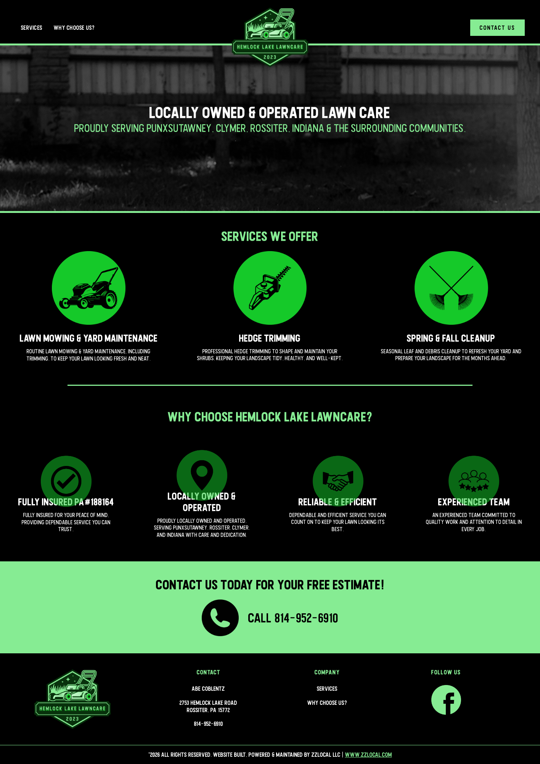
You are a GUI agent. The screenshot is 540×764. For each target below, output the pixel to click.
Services (31, 27)
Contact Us (497, 27)
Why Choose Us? (74, 27)
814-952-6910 (208, 723)
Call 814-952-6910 (293, 617)
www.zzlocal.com (368, 754)
